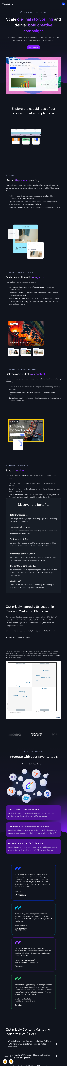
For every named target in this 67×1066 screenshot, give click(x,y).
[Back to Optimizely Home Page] (7, 4)
